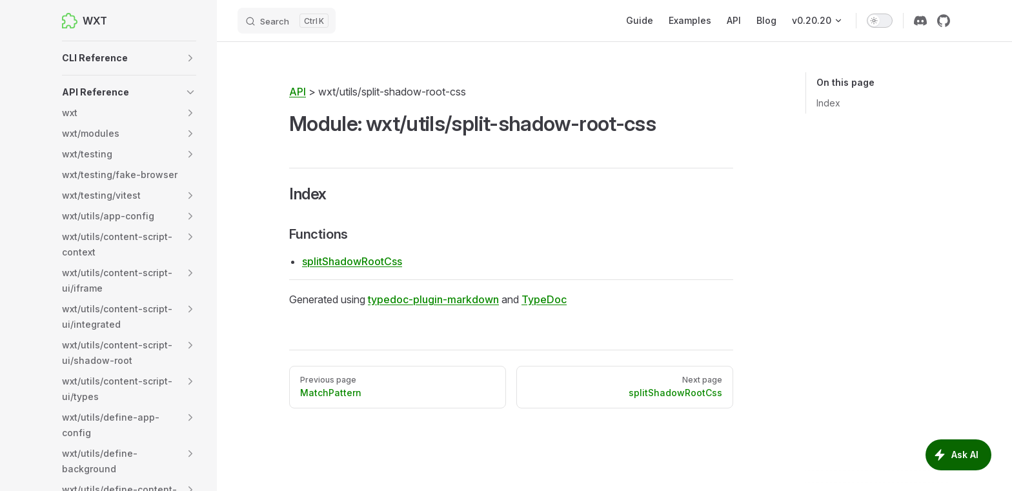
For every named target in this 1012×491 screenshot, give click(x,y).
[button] (129, 58)
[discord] (920, 20)
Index (828, 102)
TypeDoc (544, 299)
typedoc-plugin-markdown (433, 299)
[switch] (880, 21)
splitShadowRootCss (352, 261)
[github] (943, 20)
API (297, 91)
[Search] (287, 21)
